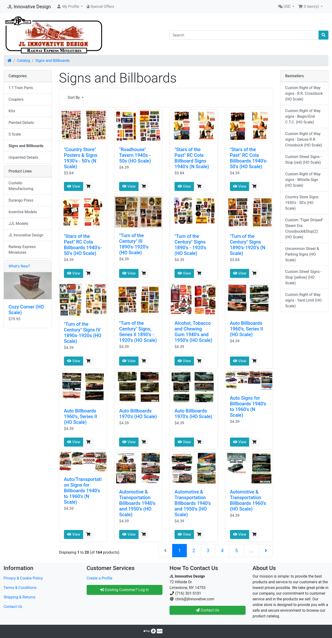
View (74, 186)
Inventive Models (23, 212)
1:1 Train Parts (21, 88)
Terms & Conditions (20, 587)
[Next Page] (266, 550)
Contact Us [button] (207, 610)
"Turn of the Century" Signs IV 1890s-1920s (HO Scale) (82, 332)
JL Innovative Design (29, 6)
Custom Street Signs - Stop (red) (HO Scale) (303, 159)
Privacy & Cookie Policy (23, 578)
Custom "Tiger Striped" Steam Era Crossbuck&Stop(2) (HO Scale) (304, 228)
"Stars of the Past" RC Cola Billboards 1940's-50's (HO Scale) (249, 158)
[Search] (244, 35)
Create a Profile (99, 578)
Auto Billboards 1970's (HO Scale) (138, 413)
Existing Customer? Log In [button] (124, 590)
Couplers (16, 99)
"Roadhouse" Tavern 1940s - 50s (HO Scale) (135, 155)
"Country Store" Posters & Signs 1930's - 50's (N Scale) (81, 158)
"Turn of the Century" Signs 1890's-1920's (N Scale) (247, 244)
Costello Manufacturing (21, 186)
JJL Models (18, 223)
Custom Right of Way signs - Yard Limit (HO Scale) (303, 300)
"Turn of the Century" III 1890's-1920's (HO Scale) (133, 244)
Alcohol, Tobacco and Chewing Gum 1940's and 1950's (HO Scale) (193, 331)
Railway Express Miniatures (22, 249)
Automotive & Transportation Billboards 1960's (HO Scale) (248, 500)
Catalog (23, 60)
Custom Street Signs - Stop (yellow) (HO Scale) (303, 277)
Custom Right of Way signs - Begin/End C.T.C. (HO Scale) (302, 116)
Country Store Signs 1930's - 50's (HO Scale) (301, 203)
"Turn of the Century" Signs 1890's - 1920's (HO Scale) (190, 244)
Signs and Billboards (52, 60)
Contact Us (13, 606)
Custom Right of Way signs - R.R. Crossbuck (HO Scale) (304, 93)
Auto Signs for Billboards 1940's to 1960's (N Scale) (248, 406)
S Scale (15, 134)
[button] (70, 6)
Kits (12, 111)
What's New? (19, 266)
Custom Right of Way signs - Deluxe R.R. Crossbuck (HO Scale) (303, 139)
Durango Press (21, 200)
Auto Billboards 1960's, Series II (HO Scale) (246, 328)
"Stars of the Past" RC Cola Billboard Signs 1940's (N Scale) (192, 158)
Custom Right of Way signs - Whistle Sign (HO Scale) (302, 180)
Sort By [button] (74, 97)
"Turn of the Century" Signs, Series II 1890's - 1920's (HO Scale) (138, 331)
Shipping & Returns (20, 597)
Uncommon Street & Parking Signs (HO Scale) (302, 254)
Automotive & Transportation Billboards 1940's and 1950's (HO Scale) (137, 503)
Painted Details (21, 122)
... (251, 550)
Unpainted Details (23, 157)
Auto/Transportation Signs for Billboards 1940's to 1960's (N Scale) (83, 490)
